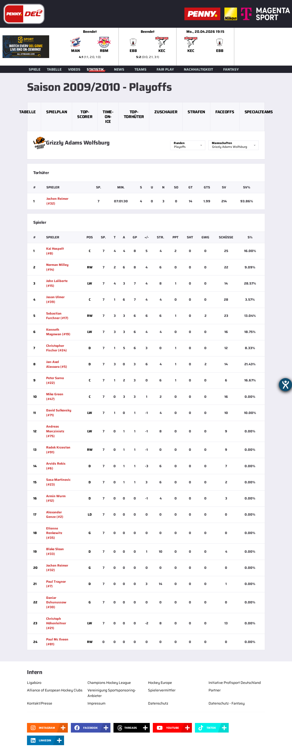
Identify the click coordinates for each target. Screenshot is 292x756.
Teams (140, 69)
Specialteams (259, 112)
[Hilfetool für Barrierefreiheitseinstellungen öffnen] (285, 384)
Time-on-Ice (108, 117)
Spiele (34, 69)
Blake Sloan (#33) (55, 551)
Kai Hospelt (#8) (55, 251)
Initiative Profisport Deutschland (235, 682)
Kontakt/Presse (39, 703)
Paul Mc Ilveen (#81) (57, 642)
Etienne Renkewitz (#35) (54, 533)
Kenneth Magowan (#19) (58, 332)
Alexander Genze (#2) (54, 515)
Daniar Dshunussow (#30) (56, 602)
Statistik (95, 69)
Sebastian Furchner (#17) (57, 316)
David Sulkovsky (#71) (58, 413)
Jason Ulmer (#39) (55, 299)
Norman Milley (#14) (57, 267)
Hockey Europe (160, 682)
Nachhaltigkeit (198, 69)
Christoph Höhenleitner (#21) (56, 623)
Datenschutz (158, 703)
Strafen (196, 112)
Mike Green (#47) (54, 396)
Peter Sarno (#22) (55, 380)
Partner (215, 690)
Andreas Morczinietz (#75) (55, 431)
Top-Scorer (84, 114)
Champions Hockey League (109, 682)
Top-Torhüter (134, 114)
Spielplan (56, 112)
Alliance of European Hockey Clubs (54, 690)
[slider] (176, 47)
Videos (74, 69)
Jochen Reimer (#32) (57, 201)
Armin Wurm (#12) (56, 498)
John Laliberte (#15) (57, 283)
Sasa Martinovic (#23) (58, 482)
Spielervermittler (162, 690)
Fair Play (165, 69)
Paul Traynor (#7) (56, 584)
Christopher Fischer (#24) (56, 348)
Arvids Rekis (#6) (56, 466)
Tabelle (54, 69)
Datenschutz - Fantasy (227, 703)
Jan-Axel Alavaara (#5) (56, 364)
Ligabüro (34, 682)
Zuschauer (165, 112)
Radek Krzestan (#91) (58, 450)
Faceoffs (224, 112)
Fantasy (231, 69)
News (119, 69)
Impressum (96, 703)
